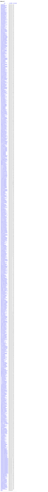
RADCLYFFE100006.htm (3, 337)
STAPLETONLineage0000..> (4, 388)
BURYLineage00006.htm (3, 94)
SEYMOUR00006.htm (3, 369)
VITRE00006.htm (3, 437)
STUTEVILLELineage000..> (4, 394)
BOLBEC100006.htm (3, 67)
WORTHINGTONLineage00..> (4, 487)
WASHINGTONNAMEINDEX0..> (5, 458)
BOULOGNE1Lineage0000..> (4, 73)
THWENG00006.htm (3, 412)
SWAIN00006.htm (3, 397)
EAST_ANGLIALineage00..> (4, 144)
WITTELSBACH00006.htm (4, 480)
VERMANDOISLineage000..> (4, 433)
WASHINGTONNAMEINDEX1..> (5, 465)
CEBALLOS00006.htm (3, 110)
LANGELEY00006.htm (3, 247)
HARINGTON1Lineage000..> (4, 228)
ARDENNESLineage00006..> (4, 13)
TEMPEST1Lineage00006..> (4, 405)
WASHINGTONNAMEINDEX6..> (5, 462)
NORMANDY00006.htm (3, 300)
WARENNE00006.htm (3, 443)
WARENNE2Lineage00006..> (4, 444)
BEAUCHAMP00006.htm (3, 35)
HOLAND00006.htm (3, 233)
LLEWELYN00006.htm (3, 252)
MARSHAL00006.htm (3, 268)
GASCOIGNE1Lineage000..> (4, 201)
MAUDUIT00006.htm (3, 269)
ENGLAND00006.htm (3, 146)
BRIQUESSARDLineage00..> (4, 88)
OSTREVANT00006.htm (3, 306)
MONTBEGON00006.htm (4, 278)
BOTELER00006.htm (3, 71)
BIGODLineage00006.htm (4, 52)
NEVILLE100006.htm (3, 296)
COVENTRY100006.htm (3, 128)
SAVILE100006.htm (3, 354)
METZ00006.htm (3, 274)
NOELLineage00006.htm (3, 299)
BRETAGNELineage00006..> (4, 85)
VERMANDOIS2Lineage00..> (4, 431)
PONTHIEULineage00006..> (4, 325)
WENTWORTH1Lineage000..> (4, 474)
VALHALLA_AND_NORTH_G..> (4, 423)
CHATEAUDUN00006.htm (4, 113)
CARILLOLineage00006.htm (4, 100)
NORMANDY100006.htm (4, 303)
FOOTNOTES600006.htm (4, 183)
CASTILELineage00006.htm (4, 109)
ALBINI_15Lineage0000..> (4, 7)
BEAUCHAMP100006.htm (4, 38)
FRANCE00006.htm (3, 188)
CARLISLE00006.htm (3, 101)
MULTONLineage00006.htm (4, 292)
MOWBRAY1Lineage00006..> (4, 288)
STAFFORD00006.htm (3, 384)
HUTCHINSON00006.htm (4, 239)
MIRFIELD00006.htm (3, 275)
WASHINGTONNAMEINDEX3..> (5, 460)
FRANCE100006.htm (3, 191)
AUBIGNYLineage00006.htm (4, 19)
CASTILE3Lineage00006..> (4, 105)
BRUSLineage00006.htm (3, 90)
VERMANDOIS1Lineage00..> (4, 430)
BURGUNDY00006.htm (3, 92)
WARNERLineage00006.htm (4, 448)
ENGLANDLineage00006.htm (4, 155)
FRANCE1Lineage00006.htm (4, 189)
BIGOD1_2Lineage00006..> (4, 50)
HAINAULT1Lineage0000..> (4, 219)
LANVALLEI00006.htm (3, 248)
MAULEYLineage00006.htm (4, 273)
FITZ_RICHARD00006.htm (4, 171)
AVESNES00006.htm (3, 23)
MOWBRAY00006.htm (3, 287)
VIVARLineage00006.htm (3, 439)
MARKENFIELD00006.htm (4, 266)
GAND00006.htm (3, 197)
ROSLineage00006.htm (3, 342)
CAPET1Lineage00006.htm (4, 97)
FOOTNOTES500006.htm (4, 182)
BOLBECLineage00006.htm (4, 69)
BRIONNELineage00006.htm (4, 87)
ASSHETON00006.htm (3, 17)
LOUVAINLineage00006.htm (4, 257)
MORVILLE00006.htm (3, 286)
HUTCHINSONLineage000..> (4, 240)
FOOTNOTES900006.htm (4, 185)
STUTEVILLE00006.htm (3, 393)
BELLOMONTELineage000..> (4, 46)
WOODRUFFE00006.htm (3, 482)
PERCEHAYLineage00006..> (4, 310)
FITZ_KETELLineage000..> (4, 170)
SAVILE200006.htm (3, 355)
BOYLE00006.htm (3, 80)
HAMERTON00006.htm (3, 221)
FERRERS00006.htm (3, 162)
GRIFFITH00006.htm (3, 209)
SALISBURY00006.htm (3, 349)
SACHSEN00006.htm (3, 345)
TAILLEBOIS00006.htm (3, 400)
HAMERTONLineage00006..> (4, 222)
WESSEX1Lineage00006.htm (4, 477)
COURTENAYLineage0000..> (4, 126)
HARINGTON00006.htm (3, 227)
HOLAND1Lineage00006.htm (4, 234)
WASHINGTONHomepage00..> (4, 456)
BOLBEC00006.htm (3, 65)
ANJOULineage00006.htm (4, 10)
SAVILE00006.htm (3, 352)
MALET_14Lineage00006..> (4, 264)
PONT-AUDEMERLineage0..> (4, 322)
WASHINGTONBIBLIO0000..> (4, 453)
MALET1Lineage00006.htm (4, 262)
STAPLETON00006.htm (3, 387)
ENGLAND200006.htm (3, 152)
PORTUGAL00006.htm (3, 327)
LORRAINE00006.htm (3, 255)
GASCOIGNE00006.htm (3, 200)
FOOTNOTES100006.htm (4, 179)
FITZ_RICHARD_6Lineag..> (4, 177)
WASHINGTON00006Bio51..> (4, 450)
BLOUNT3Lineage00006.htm (4, 59)
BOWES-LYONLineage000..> (4, 79)
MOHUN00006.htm (3, 277)
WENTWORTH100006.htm (4, 475)
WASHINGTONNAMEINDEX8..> (5, 464)
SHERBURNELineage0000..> (4, 373)
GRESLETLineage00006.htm (4, 207)
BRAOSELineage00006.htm (4, 84)
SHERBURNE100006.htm (4, 372)
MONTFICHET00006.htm (4, 281)
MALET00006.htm (3, 261)
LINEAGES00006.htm (3, 251)
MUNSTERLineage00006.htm (4, 293)
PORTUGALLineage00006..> (4, 328)
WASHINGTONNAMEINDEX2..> (5, 459)
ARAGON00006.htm (3, 11)
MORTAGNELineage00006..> (4, 285)
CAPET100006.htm (3, 98)
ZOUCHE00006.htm (3, 488)
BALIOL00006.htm (3, 26)
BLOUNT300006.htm (3, 61)
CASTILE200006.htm (3, 107)
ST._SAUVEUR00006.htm (4, 381)
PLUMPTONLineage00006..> (4, 319)
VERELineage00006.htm (3, 428)
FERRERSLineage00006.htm (4, 164)
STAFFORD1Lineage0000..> (4, 385)
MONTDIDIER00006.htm (4, 280)
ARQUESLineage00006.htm (4, 16)
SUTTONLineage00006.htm (4, 396)
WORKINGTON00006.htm (4, 485)
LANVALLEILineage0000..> (4, 249)
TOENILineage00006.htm (3, 414)
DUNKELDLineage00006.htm (4, 141)
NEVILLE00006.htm (3, 294)
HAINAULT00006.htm (3, 218)
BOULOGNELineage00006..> (4, 75)
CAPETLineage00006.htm (4, 99)
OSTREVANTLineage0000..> (4, 307)
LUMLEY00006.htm (3, 258)
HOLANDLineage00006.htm (4, 237)
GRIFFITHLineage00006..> (4, 210)
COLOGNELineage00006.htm (4, 121)
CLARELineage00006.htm (4, 117)
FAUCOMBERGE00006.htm (4, 159)
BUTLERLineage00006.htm (4, 96)
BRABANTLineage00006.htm (4, 82)
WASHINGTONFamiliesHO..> (4, 455)
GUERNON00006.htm (3, 212)
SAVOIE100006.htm (3, 358)
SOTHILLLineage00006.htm (4, 376)
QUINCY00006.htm (3, 333)
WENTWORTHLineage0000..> (4, 476)
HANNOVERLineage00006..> (4, 225)
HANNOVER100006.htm (3, 224)
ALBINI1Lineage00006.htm (4, 5)
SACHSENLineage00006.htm (4, 346)
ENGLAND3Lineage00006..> (4, 149)
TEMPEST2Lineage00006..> (4, 406)
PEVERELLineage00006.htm (4, 316)
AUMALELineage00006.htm (4, 22)
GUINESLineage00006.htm (4, 216)
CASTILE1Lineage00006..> (4, 103)
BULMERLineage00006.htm (4, 91)
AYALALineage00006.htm (4, 25)
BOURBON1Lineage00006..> (4, 76)
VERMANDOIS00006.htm (4, 429)
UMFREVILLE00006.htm (4, 421)
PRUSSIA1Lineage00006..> (4, 331)
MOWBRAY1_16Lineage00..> (4, 289)
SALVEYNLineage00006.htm (4, 351)
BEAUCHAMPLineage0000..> (4, 40)
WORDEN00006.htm (3, 483)
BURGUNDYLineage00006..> (4, 93)
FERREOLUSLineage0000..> (4, 161)
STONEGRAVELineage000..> (4, 391)
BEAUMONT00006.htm (3, 41)
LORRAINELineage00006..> (4, 256)
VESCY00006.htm (3, 434)
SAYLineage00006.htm (3, 360)
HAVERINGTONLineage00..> (4, 231)
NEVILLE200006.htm (3, 297)
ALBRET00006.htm (3, 8)
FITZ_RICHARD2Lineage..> (4, 173)
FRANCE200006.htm (3, 192)
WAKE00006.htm (3, 440)
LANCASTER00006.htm (3, 245)
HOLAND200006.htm (3, 236)
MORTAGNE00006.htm (3, 284)
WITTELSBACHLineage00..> (4, 481)
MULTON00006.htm (3, 291)
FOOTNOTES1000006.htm (4, 186)
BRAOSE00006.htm (3, 83)
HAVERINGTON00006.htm (4, 230)
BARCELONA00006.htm (3, 29)
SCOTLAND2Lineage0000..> (4, 363)
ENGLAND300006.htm (3, 153)
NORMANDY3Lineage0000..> (4, 302)
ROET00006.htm (2, 340)
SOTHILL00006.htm (3, 375)
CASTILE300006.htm (3, 108)
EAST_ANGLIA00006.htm (4, 143)
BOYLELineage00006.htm (4, 81)
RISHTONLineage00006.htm (4, 339)
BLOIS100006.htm (3, 55)
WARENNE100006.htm (3, 445)
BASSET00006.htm (3, 32)
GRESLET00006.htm (3, 206)
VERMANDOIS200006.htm (4, 432)
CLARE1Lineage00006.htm (4, 115)
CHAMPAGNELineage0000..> (4, 112)
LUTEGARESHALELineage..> (4, 260)
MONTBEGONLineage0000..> (4, 279)
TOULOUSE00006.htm (3, 415)
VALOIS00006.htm (3, 424)
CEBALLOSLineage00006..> (4, 111)
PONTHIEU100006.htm (3, 324)
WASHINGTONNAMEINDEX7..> (5, 463)
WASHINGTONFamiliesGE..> (4, 454)
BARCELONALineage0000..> (4, 31)
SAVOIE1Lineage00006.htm (4, 357)
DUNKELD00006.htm (3, 140)
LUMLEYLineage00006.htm (4, 259)
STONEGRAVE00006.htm (4, 390)
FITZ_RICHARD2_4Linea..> (4, 174)
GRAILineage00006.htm (3, 204)
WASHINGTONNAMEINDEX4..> (5, 461)
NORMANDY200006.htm (4, 304)
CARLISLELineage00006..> (4, 102)
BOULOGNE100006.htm (3, 74)
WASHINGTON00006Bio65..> (4, 451)
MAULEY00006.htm (3, 271)
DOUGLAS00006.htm (3, 137)
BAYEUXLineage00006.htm (4, 34)
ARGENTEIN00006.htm (3, 14)
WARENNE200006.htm (3, 446)
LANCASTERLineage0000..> (4, 246)
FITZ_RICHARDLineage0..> (4, 176)
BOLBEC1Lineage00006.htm (4, 66)
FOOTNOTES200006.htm (4, 180)
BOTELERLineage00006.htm (4, 72)
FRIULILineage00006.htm (4, 195)
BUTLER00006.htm (3, 95)
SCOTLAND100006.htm (3, 364)
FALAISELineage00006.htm (4, 158)
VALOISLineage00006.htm (4, 426)
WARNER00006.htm (3, 447)
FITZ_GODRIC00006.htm (4, 168)
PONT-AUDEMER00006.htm (4, 321)
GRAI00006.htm (2, 203)
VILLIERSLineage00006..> (4, 436)
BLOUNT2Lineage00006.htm (4, 58)
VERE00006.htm (2, 427)
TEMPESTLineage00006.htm (4, 408)
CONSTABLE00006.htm (3, 122)
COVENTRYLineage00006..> (4, 129)
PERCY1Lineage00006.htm (4, 313)
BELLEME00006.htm (3, 44)
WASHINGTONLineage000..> (4, 457)
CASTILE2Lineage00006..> (4, 104)
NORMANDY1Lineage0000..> (4, 301)
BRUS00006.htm (2, 89)
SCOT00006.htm (2, 361)
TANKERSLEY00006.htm (4, 403)
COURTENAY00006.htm (3, 125)
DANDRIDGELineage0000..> (4, 132)
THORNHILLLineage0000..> (4, 411)
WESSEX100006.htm (3, 478)
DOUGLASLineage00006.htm (4, 138)
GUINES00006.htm (3, 215)
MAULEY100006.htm (3, 272)
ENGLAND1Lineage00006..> (4, 147)
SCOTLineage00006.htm (3, 367)
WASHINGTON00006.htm (4, 449)
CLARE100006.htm (3, 116)
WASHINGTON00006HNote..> (4, 452)
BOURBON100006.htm (3, 77)
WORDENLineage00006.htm (4, 484)
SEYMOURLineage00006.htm (4, 370)
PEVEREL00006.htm (3, 315)
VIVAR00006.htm (3, 438)
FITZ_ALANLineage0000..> (4, 167)
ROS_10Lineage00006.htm (4, 343)
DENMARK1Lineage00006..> (4, 135)
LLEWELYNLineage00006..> (4, 253)
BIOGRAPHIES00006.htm (4, 53)
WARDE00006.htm (3, 441)
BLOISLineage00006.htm (3, 56)
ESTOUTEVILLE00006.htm (4, 156)
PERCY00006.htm (3, 312)
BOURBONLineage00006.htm (4, 78)
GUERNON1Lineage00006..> (4, 213)
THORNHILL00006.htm (3, 409)
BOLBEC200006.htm (3, 68)
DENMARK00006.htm (3, 134)
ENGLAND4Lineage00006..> (4, 150)
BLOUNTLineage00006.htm (4, 62)
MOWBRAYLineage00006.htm (4, 290)
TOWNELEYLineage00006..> (4, 417)
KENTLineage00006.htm (3, 243)
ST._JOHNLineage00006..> (4, 379)
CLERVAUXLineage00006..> (4, 120)
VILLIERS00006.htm (3, 435)
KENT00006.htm (3, 242)
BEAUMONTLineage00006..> (4, 43)
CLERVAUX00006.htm (3, 119)
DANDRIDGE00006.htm (3, 131)
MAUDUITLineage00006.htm (4, 270)
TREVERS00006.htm (3, 418)
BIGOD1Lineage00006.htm (4, 49)
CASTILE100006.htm (3, 106)
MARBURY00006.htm (3, 265)
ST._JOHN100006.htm (3, 378)
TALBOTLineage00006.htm (4, 402)
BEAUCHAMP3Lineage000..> (4, 37)
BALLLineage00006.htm (3, 28)
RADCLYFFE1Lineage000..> (4, 336)
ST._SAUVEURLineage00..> (4, 382)
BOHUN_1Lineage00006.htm (4, 64)
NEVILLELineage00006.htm (4, 298)
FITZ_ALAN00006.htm (3, 165)
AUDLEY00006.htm (3, 20)
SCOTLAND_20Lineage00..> (4, 366)
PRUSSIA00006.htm (3, 330)
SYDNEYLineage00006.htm (4, 399)
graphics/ (2, 490)
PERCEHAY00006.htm (3, 309)
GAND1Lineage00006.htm (4, 198)
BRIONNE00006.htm (3, 86)
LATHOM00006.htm (3, 250)
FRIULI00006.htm (3, 194)
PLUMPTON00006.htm (3, 318)
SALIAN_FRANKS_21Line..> (4, 348)
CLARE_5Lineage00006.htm (4, 118)
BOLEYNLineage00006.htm (4, 70)
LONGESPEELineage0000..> (4, 254)
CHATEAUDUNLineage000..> (4, 114)
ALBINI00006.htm (3, 4)
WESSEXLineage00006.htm (4, 479)
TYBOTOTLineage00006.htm (4, 420)
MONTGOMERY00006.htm (4, 283)
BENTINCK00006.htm (3, 47)
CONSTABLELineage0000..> (4, 123)
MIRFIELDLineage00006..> (4, 276)
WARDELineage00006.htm (4, 442)
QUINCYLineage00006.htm (4, 334)
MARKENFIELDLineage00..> (4, 267)
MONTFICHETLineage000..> (4, 282)
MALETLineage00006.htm (4, 263)
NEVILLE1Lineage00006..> (4, 295)
